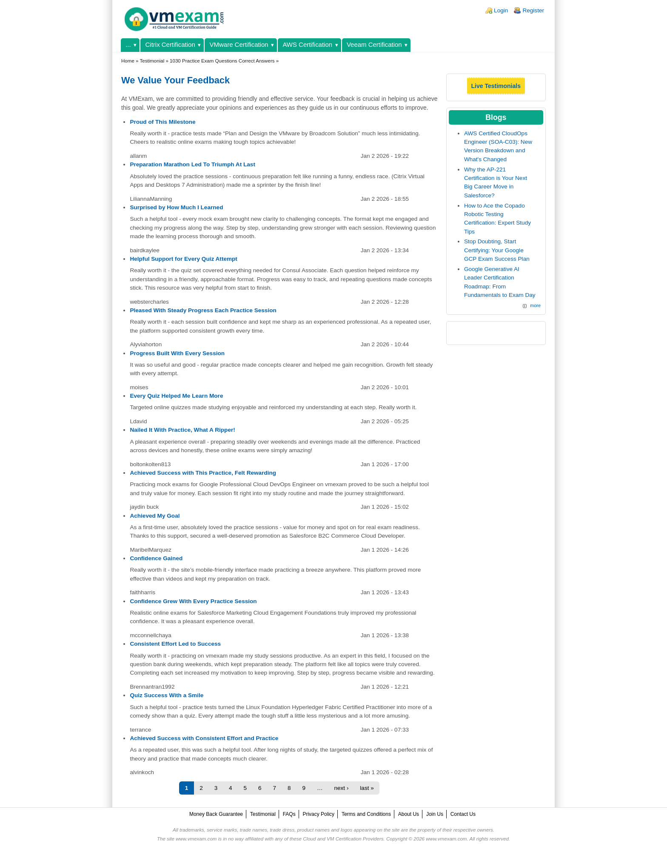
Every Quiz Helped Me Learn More (176, 396)
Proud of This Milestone (162, 122)
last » (367, 788)
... (128, 44)
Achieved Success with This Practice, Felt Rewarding (203, 473)
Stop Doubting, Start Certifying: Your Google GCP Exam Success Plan (497, 250)
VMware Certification (239, 44)
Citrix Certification (170, 44)
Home (127, 60)
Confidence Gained (156, 558)
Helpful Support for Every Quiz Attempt (183, 259)
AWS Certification (307, 44)
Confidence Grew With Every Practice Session (193, 601)
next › (341, 788)
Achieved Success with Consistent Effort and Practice (204, 738)
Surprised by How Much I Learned (176, 207)
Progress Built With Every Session (177, 353)
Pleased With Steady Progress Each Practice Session (203, 310)
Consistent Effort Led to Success (175, 644)
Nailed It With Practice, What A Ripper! (182, 430)
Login (501, 10)
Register (533, 10)
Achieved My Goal (155, 516)
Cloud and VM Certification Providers (343, 838)
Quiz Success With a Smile (166, 695)
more (535, 305)
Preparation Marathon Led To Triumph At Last (192, 164)
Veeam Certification (374, 44)
